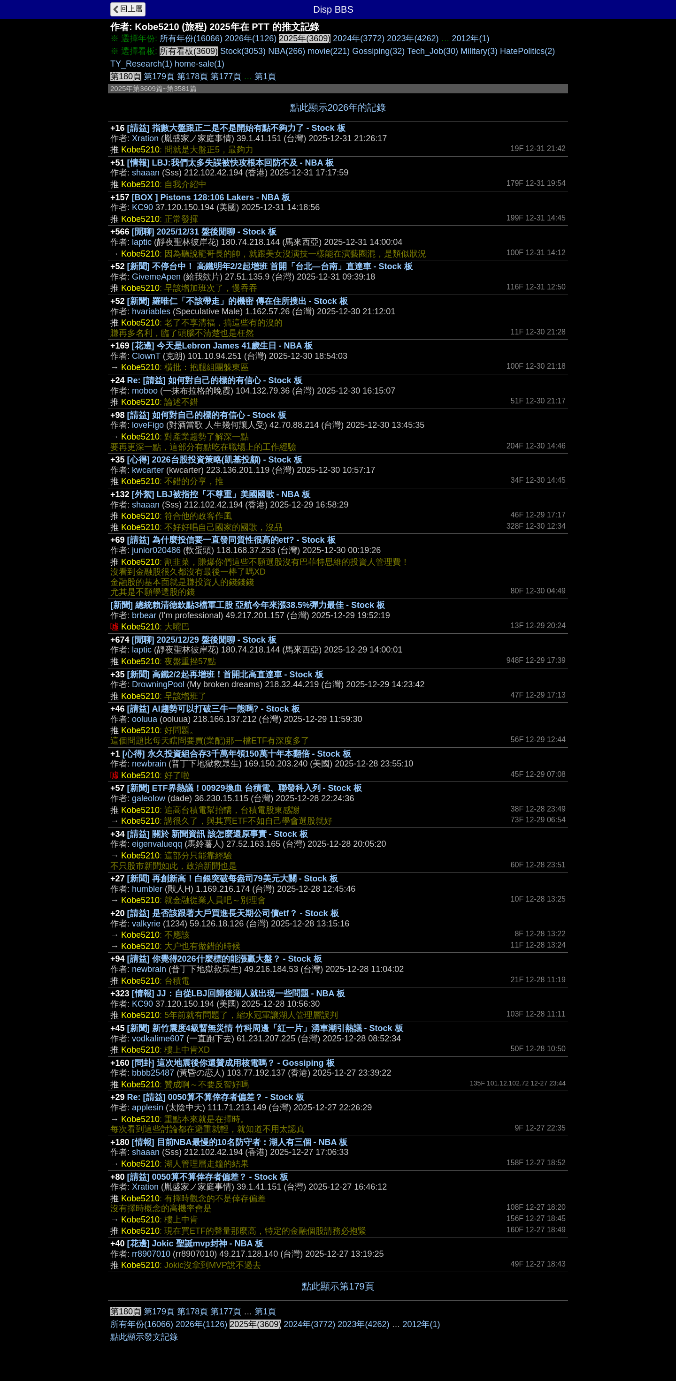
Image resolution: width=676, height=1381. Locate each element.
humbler (147, 889)
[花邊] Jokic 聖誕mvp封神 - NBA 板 (195, 1243)
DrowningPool (158, 684)
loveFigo (148, 425)
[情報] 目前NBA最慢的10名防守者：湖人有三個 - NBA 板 (239, 1142)
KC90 (142, 207)
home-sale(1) (199, 63)
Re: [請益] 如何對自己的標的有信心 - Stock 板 (214, 380)
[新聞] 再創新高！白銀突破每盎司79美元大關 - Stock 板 (232, 878)
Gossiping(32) (378, 51)
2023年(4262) (412, 38)
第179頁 (159, 76)
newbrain (149, 763)
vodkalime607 (158, 1038)
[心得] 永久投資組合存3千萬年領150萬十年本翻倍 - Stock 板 (237, 754)
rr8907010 (151, 1254)
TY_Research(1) (141, 63)
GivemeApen (156, 276)
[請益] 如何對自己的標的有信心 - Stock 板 (206, 415)
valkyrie (146, 923)
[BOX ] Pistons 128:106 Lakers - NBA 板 (211, 197)
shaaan (146, 172)
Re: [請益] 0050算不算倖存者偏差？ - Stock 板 (215, 1097)
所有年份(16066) (191, 38)
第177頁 (225, 76)
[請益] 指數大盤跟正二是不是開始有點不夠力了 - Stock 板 (236, 128)
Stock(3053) (243, 51)
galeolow (148, 798)
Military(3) (479, 51)
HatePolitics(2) (527, 51)
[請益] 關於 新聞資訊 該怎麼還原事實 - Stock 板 (217, 834)
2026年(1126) (251, 38)
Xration (145, 138)
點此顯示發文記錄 (144, 1337)
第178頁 (192, 76)
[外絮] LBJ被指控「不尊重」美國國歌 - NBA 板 (221, 494)
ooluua (144, 719)
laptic (142, 242)
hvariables (151, 311)
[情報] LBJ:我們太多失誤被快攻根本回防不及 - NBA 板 (230, 162)
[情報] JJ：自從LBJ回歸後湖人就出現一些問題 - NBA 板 (238, 993)
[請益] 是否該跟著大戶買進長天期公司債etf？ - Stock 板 (233, 913)
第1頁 (265, 76)
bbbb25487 (153, 1072)
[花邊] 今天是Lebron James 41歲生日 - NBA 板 (222, 345)
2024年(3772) (358, 38)
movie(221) (328, 51)
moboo (145, 390)
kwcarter (148, 470)
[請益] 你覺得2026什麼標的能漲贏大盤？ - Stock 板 (224, 959)
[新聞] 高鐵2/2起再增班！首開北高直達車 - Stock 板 (225, 674)
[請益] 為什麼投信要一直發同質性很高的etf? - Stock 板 (231, 540)
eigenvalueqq (157, 844)
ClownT (146, 356)
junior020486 (156, 550)
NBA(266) (286, 51)
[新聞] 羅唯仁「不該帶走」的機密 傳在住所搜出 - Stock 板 (237, 301)
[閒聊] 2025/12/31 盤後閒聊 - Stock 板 (204, 231)
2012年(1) (470, 38)
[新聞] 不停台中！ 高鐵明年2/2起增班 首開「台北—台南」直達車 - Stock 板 (270, 266)
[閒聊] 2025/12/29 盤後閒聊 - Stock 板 (204, 640)
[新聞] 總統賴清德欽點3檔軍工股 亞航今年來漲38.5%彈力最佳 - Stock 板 (247, 605)
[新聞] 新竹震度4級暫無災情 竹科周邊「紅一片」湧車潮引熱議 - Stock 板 (265, 1028)
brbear (144, 615)
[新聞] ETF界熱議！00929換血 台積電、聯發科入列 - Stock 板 (244, 788)
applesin (147, 1107)
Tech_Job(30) (432, 51)
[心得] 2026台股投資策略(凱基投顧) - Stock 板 (214, 459)
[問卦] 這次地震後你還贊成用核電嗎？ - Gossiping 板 (233, 1063)
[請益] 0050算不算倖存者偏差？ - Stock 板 (207, 1177)
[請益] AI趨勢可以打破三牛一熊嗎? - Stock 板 (213, 708)
